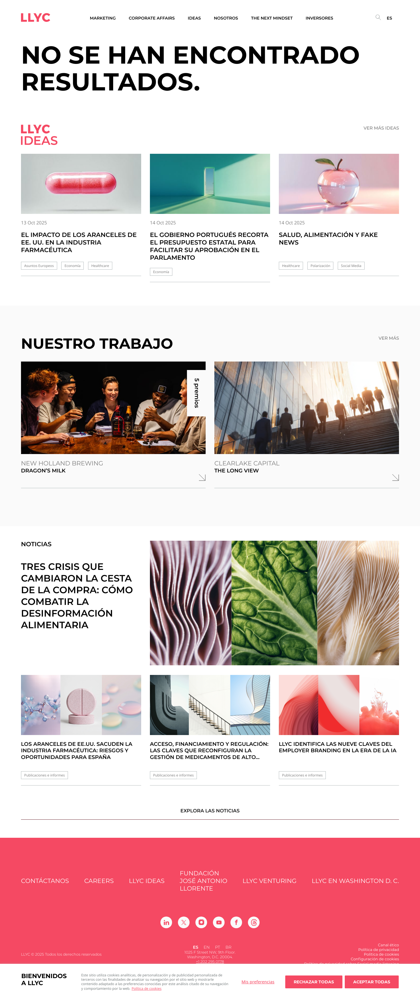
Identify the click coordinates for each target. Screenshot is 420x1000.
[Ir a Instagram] (201, 927)
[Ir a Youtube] (219, 927)
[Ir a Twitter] (184, 927)
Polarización (320, 265)
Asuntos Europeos (39, 265)
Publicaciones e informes (44, 775)
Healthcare (100, 265)
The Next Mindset (272, 18)
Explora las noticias (210, 815)
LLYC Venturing (270, 885)
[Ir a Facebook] (236, 927)
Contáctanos (45, 885)
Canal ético (388, 949)
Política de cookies (147, 988)
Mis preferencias (258, 982)
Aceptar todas (371, 982)
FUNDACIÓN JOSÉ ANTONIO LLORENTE (203, 885)
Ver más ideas (381, 128)
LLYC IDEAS (146, 885)
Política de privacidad (378, 954)
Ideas (194, 18)
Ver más (389, 338)
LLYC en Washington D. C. (355, 885)
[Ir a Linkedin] (166, 927)
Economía (72, 265)
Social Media (351, 265)
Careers (99, 885)
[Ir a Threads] (254, 927)
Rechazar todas (314, 982)
